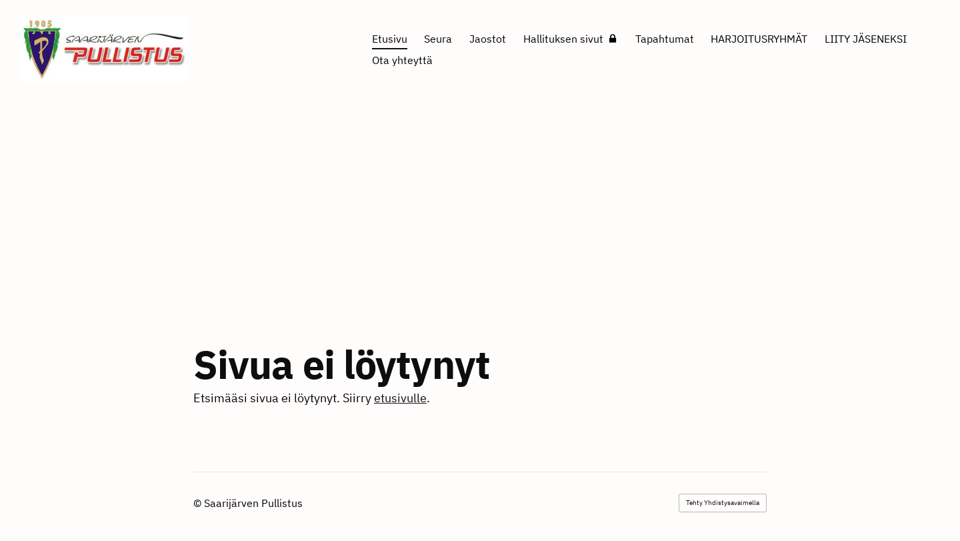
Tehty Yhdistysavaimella (722, 502)
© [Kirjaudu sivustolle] (198, 503)
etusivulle (400, 398)
